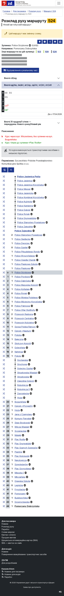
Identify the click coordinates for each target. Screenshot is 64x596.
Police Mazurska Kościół (26, 285)
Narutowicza (21, 460)
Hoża (19, 397)
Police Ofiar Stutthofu (25, 310)
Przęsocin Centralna (24, 318)
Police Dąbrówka (23, 281)
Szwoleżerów (21, 464)
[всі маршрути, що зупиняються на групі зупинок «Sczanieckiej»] (3, 431)
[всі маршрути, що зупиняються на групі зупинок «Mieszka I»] (3, 472)
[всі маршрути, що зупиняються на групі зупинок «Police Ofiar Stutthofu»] (3, 310)
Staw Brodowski (22, 422)
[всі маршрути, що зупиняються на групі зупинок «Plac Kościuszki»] (3, 456)
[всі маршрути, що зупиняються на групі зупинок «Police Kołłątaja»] (3, 289)
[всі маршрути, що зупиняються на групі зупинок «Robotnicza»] (3, 385)
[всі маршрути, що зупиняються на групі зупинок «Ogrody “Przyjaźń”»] (3, 406)
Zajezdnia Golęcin (25, 381)
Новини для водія (11, 574)
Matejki (18, 435)
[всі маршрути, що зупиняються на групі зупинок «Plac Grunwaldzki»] (3, 443)
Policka (18, 335)
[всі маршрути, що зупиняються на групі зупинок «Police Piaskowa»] (3, 268)
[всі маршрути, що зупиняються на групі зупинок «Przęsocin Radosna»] (3, 314)
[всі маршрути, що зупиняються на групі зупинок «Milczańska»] (3, 477)
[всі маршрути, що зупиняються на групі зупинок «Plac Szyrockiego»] (3, 468)
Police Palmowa (22, 306)
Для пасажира (9, 521)
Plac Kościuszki (22, 456)
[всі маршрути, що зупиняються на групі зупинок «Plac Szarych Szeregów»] (3, 447)
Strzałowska (23, 377)
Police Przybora (22, 276)
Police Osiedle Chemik (25, 260)
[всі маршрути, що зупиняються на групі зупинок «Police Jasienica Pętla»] (3, 176)
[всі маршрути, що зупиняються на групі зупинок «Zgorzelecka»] (3, 393)
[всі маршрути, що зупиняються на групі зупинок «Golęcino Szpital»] (3, 368)
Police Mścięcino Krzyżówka (28, 301)
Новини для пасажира (13, 571)
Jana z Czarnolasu (23, 414)
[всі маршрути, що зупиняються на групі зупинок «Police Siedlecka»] (3, 239)
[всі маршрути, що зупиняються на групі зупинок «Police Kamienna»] (3, 205)
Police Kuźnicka (24, 201)
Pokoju (18, 356)
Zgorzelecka (23, 393)
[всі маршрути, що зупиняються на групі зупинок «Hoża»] (3, 397)
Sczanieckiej (20, 431)
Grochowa (22, 364)
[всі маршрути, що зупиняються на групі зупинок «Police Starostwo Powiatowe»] (3, 222)
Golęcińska (20, 347)
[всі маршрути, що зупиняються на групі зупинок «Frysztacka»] (3, 489)
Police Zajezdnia (25, 226)
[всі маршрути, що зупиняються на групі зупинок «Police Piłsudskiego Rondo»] (3, 251)
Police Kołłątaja (22, 289)
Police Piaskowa (22, 268)
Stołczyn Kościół (23, 343)
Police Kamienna (25, 205)
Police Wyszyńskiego (25, 256)
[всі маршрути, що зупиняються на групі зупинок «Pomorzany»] (3, 493)
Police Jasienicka (25, 193)
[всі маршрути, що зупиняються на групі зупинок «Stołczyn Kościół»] (3, 343)
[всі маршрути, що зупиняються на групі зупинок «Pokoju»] (3, 356)
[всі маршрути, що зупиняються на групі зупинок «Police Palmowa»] (3, 306)
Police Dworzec (22, 243)
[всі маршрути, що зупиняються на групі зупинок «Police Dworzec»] (3, 243)
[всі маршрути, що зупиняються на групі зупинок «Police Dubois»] (3, 210)
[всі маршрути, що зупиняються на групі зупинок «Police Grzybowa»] (3, 272)
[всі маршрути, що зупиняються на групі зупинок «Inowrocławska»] (3, 502)
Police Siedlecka (22, 239)
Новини (5, 524)
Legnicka (19, 485)
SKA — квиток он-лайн (12, 543)
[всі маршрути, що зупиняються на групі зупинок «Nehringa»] (3, 351)
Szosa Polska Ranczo (25, 326)
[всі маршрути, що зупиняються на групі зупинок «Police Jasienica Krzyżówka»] (3, 185)
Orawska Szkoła (22, 481)
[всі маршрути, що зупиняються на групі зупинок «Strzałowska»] (3, 377)
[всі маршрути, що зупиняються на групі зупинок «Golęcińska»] (3, 347)
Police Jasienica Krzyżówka (30, 185)
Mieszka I (19, 472)
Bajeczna (19, 339)
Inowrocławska (22, 502)
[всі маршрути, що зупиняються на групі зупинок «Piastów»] (3, 452)
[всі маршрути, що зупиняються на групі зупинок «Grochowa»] (3, 364)
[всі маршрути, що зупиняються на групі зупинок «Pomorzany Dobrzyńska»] (3, 506)
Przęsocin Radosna (24, 314)
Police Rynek (23, 214)
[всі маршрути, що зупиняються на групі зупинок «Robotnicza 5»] (3, 389)
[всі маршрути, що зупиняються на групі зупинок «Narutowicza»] (3, 460)
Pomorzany (20, 493)
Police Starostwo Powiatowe (31, 222)
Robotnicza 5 (23, 389)
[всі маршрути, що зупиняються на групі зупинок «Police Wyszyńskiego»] (3, 256)
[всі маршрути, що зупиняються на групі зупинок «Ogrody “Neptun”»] (3, 331)
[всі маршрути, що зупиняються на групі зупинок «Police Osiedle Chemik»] (3, 260)
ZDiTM (5, 560)
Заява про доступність (32, 587)
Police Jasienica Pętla (28, 176)
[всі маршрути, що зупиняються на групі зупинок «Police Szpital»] (3, 247)
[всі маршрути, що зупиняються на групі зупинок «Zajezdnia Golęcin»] (3, 381)
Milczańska (20, 477)
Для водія (6, 549)
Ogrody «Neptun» (23, 331)
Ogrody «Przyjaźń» (24, 406)
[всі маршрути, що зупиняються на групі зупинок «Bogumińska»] (3, 402)
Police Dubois (23, 210)
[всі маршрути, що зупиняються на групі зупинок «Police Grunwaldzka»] (3, 218)
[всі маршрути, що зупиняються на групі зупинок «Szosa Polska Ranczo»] (3, 326)
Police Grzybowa (23, 272)
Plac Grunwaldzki (23, 443)
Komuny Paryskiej (23, 418)
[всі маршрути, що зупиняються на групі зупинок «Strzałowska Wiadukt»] (3, 372)
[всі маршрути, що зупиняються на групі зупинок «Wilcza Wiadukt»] (3, 427)
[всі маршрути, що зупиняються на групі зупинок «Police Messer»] (3, 189)
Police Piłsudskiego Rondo (27, 251)
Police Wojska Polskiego (26, 297)
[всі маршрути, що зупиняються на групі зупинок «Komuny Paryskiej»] (3, 418)
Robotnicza (22, 385)
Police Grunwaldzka (26, 218)
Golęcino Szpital (25, 368)
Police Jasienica (24, 180)
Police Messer (24, 189)
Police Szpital (21, 247)
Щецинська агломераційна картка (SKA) (20, 540)
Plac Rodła (20, 439)
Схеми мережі (8, 532)
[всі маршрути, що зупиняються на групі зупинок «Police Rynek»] (3, 214)
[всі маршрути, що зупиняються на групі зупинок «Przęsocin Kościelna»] (3, 322)
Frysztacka (20, 489)
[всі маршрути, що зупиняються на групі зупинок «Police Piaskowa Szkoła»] (3, 264)
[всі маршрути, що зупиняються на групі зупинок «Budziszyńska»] (3, 498)
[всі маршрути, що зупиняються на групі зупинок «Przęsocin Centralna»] (3, 318)
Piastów (18, 452)
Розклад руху (8, 526)
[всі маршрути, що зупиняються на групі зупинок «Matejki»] (3, 435)
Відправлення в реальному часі (20, 70)
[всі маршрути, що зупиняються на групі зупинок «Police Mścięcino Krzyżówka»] (3, 301)
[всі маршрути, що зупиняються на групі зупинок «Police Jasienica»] (3, 180)
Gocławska (22, 360)
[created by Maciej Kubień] (60, 592)
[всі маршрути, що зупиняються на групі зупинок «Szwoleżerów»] (3, 464)
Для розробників (9, 563)
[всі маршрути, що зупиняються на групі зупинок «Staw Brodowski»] (3, 422)
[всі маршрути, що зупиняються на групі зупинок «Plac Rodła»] (3, 439)
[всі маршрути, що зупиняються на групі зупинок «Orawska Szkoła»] (3, 481)
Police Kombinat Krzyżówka (30, 197)
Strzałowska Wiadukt (27, 372)
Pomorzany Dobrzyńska (27, 506)
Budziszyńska (21, 498)
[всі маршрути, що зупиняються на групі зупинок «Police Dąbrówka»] (3, 281)
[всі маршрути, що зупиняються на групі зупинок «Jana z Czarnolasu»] (3, 414)
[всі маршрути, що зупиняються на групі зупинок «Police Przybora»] (3, 276)
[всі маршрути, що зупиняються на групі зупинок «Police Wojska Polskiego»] (3, 297)
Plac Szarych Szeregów (26, 447)
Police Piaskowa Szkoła (26, 264)
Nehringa (19, 351)
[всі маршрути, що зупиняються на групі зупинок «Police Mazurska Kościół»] (3, 285)
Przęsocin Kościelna (24, 322)
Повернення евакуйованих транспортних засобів (24, 554)
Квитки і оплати (9, 535)
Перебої (5, 529)
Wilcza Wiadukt (22, 427)
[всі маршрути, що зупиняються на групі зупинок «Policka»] (3, 335)
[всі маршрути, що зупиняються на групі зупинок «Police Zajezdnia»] (3, 226)
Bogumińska (20, 402)
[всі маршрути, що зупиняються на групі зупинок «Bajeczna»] (3, 339)
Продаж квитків (9, 537)
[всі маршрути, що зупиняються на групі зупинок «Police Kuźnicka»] (3, 201)
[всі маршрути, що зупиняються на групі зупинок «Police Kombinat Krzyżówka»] (3, 197)
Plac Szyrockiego (23, 468)
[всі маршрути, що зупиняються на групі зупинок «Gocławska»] (3, 360)
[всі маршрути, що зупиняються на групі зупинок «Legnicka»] (3, 485)
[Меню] (58, 3)
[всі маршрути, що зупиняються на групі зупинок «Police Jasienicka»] (3, 193)
